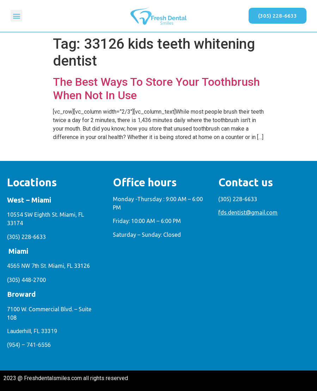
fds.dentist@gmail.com (248, 212)
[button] (16, 16)
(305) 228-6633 (26, 237)
